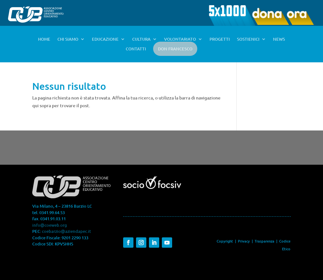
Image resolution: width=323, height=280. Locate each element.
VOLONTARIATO (180, 39)
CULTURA (141, 39)
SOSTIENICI (248, 39)
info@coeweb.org (49, 225)
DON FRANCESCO (175, 49)
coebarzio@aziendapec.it (66, 231)
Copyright (225, 241)
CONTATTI (136, 49)
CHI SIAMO (67, 39)
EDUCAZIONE (105, 39)
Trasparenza (265, 241)
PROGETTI (220, 39)
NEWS (279, 39)
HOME (44, 39)
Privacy (244, 241)
